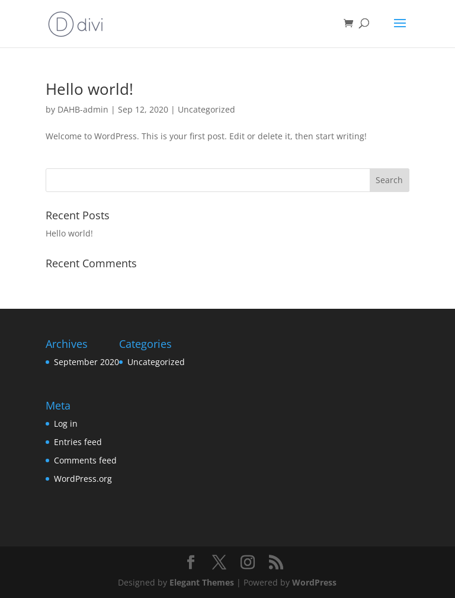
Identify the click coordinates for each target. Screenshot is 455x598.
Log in (66, 423)
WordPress (314, 582)
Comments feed (85, 460)
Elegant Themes (201, 582)
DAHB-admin (82, 109)
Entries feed (78, 441)
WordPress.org (83, 478)
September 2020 (86, 361)
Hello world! (89, 89)
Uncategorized (206, 109)
